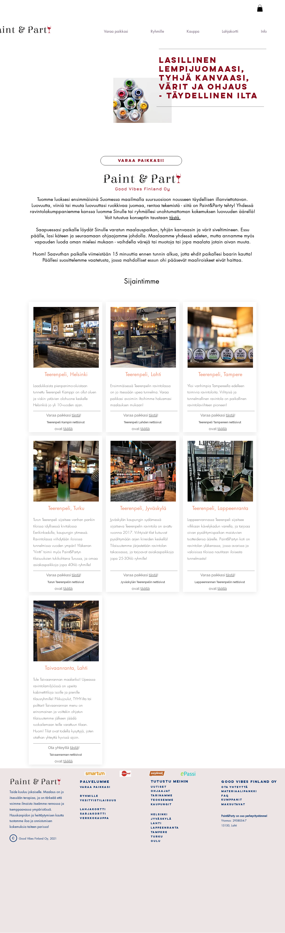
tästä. (175, 217)
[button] (260, 8)
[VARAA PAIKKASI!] (141, 160)
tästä (76, 575)
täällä (68, 429)
